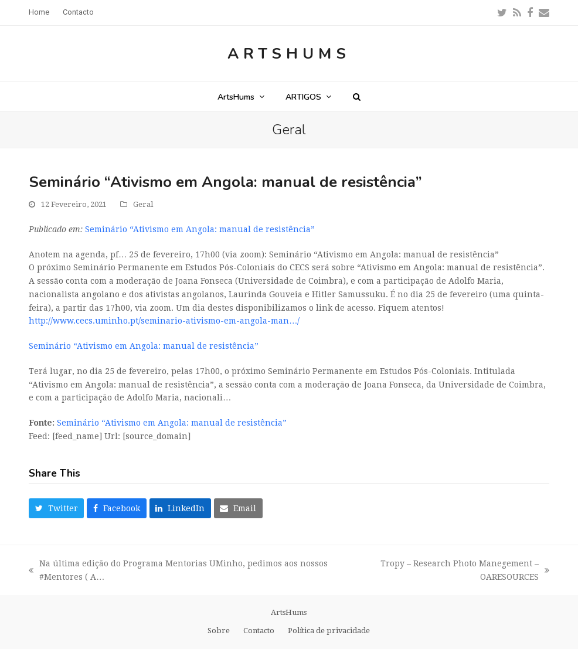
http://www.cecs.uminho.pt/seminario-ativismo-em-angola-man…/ (164, 320)
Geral (143, 204)
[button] (357, 96)
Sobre (219, 630)
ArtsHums (289, 53)
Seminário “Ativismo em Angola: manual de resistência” (200, 229)
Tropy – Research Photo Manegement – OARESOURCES (451, 571)
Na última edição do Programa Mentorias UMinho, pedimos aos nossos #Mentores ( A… (178, 571)
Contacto (258, 630)
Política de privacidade (329, 630)
